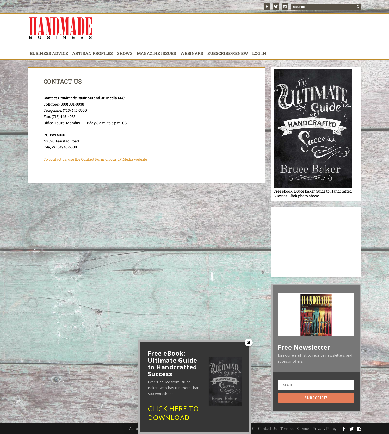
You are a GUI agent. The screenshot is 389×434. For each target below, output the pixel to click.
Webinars (191, 53)
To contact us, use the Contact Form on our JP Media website (95, 159)
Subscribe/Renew (227, 53)
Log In (259, 53)
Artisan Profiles (92, 53)
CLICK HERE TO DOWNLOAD (173, 414)
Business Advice (49, 53)
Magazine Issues (156, 53)
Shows (125, 53)
